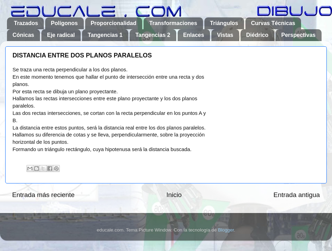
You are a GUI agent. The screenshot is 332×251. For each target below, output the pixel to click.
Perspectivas (298, 35)
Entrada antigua (297, 194)
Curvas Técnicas (273, 23)
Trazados (26, 23)
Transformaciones (173, 23)
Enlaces (193, 35)
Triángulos (224, 23)
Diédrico (257, 35)
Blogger (226, 230)
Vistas (225, 35)
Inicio (174, 194)
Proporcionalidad (114, 23)
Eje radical (61, 35)
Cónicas (23, 35)
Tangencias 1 (105, 35)
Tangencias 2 (152, 35)
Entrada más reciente (43, 194)
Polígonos (64, 23)
